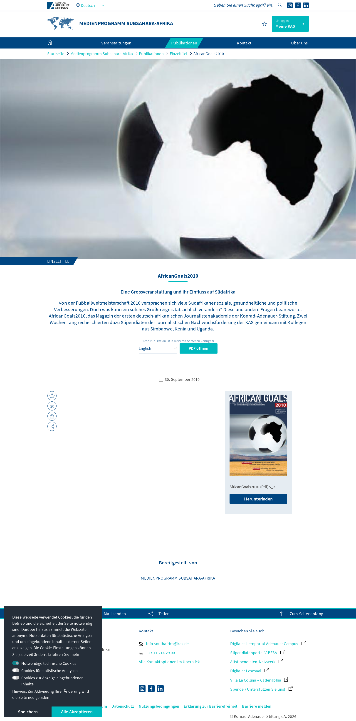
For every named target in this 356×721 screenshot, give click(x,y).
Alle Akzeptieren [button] (77, 711)
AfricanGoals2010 (208, 53)
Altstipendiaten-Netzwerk (256, 661)
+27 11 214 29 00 (157, 652)
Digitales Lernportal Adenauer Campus (267, 643)
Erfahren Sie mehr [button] (63, 654)
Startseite (55, 53)
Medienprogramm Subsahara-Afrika (101, 53)
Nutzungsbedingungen (159, 706)
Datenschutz (122, 706)
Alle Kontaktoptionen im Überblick (169, 661)
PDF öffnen (198, 348)
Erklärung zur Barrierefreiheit (210, 706)
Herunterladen (258, 499)
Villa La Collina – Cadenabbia (259, 680)
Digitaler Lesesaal (249, 670)
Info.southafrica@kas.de (164, 643)
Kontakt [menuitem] (244, 43)
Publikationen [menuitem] (184, 43)
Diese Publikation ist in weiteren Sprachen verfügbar (178, 341)
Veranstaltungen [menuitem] (116, 43)
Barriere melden (256, 706)
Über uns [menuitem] (299, 43)
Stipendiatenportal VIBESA (257, 652)
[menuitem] (54, 43)
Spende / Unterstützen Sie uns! (261, 689)
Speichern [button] (28, 711)
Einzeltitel (178, 53)
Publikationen (151, 53)
